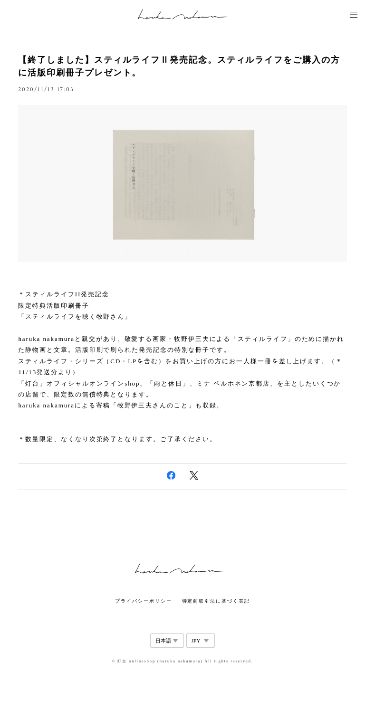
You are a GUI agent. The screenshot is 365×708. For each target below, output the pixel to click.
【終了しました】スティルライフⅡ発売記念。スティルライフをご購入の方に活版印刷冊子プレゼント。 (179, 66)
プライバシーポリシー (143, 601)
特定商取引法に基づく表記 (216, 601)
